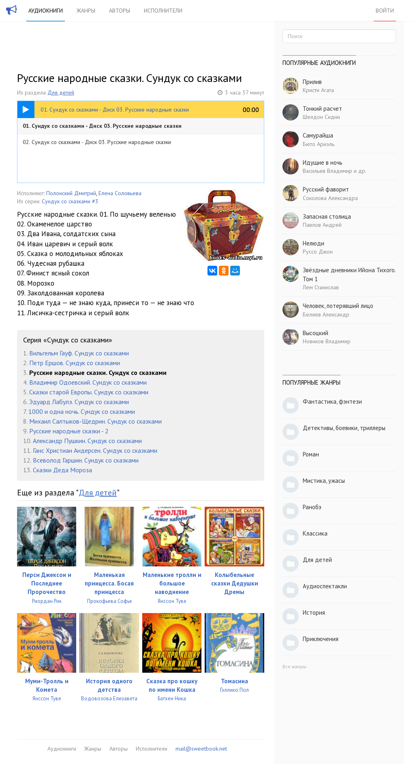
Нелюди (313, 243)
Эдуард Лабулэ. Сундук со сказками (79, 402)
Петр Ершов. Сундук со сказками (74, 363)
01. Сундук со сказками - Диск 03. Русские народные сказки (102, 125)
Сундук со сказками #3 (70, 201)
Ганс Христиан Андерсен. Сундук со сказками (95, 450)
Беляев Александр (326, 314)
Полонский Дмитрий (71, 193)
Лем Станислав (321, 287)
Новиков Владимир (327, 341)
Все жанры (294, 666)
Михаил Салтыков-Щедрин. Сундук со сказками (95, 421)
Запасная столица (327, 216)
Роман (311, 454)
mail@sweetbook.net (201, 748)
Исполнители (163, 10)
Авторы (119, 10)
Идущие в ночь (322, 162)
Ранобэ (312, 507)
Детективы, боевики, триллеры (344, 428)
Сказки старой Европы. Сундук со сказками (88, 392)
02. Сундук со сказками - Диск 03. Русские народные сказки (97, 142)
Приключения (320, 639)
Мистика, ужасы (324, 480)
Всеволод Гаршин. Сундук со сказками (86, 460)
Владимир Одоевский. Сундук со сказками (88, 382)
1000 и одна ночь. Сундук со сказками (81, 411)
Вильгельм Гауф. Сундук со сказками (79, 353)
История (314, 612)
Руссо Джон (318, 251)
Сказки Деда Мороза (62, 470)
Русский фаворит (326, 189)
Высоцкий (315, 333)
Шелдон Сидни (321, 117)
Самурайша (318, 135)
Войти (385, 10)
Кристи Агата (318, 90)
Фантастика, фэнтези (332, 401)
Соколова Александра (330, 198)
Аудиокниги (45, 10)
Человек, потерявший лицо (338, 306)
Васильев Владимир (327, 170)
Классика (315, 533)
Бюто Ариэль (318, 144)
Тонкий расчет (322, 108)
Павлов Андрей (322, 224)
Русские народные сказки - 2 (69, 431)
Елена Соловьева (119, 193)
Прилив (312, 82)
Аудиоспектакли (325, 586)
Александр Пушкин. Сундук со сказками (87, 441)
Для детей (60, 92)
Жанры (86, 10)
